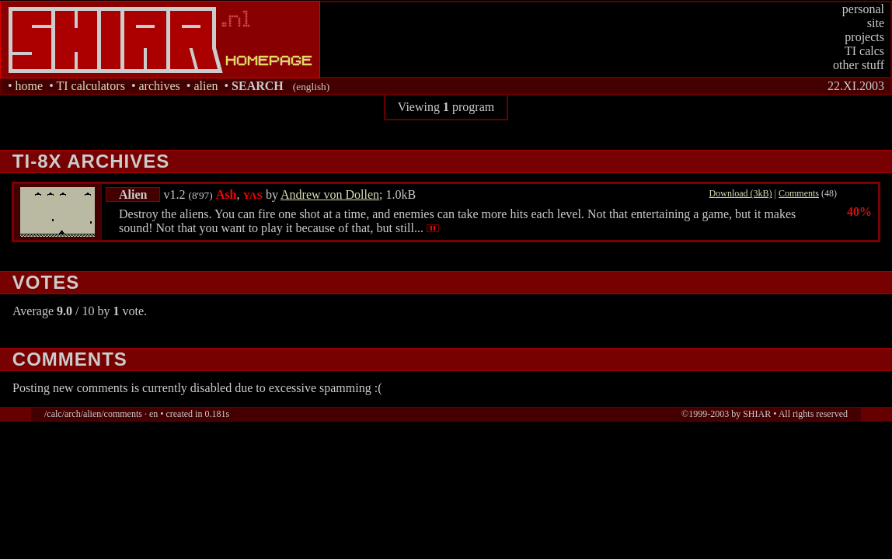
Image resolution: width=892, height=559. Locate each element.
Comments (799, 193)
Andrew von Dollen (329, 194)
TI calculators (90, 85)
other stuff (858, 64)
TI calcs (864, 50)
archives (158, 85)
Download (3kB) (740, 193)
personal (863, 9)
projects (864, 36)
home (30, 85)
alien (205, 85)
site (875, 23)
